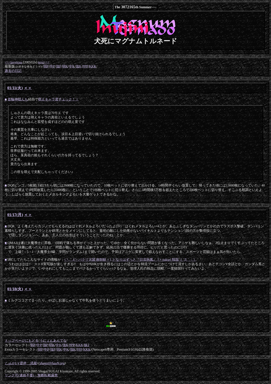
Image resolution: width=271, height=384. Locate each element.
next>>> (44, 62)
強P (58, 66)
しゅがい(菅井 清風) (21, 363)
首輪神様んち (18, 99)
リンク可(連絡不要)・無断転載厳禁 (31, 375)
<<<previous (13, 62)
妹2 (86, 345)
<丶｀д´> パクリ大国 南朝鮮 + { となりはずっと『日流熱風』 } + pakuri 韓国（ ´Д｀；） (130, 259)
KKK (92, 66)
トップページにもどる (22, 340)
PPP (85, 66)
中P (52, 66)
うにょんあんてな (53, 340)
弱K (65, 66)
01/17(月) (15, 215)
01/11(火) (15, 88)
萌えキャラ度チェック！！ (58, 99)
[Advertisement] (54, 321)
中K (72, 66)
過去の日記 (13, 71)
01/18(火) (15, 289)
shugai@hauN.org (51, 363)
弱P (46, 66)
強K (79, 66)
